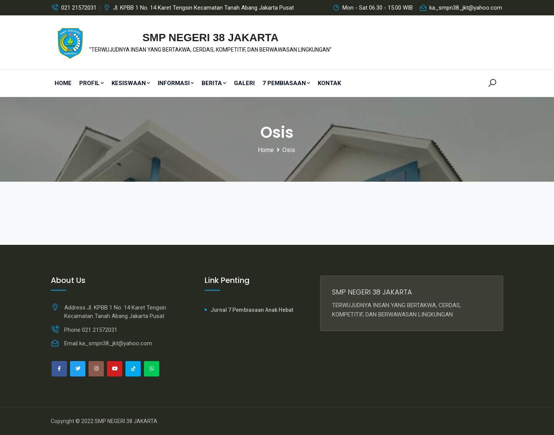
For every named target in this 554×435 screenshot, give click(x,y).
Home (63, 83)
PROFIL (91, 83)
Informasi (176, 83)
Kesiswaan (131, 83)
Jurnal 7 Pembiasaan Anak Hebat (251, 310)
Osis (288, 150)
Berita (214, 83)
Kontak (329, 83)
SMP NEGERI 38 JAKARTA (126, 421)
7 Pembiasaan (286, 83)
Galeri (244, 83)
